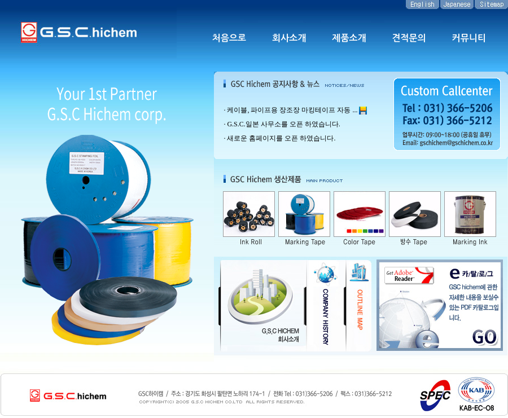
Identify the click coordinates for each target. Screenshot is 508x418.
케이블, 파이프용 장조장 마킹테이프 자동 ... (292, 110)
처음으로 (229, 38)
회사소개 (289, 38)
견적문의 (409, 38)
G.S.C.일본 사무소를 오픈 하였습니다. (283, 124)
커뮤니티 (469, 38)
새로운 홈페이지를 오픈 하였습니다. (281, 138)
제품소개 (349, 38)
